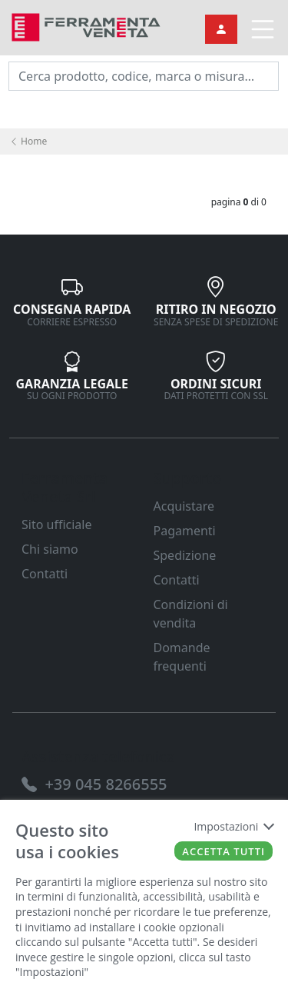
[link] (86, 26)
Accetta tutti (223, 851)
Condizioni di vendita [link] (191, 613)
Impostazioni (233, 826)
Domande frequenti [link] (182, 656)
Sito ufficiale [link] (57, 524)
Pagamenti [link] (185, 530)
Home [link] (28, 141)
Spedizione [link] (185, 555)
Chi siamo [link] (50, 549)
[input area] (143, 76)
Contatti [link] (45, 573)
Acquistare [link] (184, 506)
